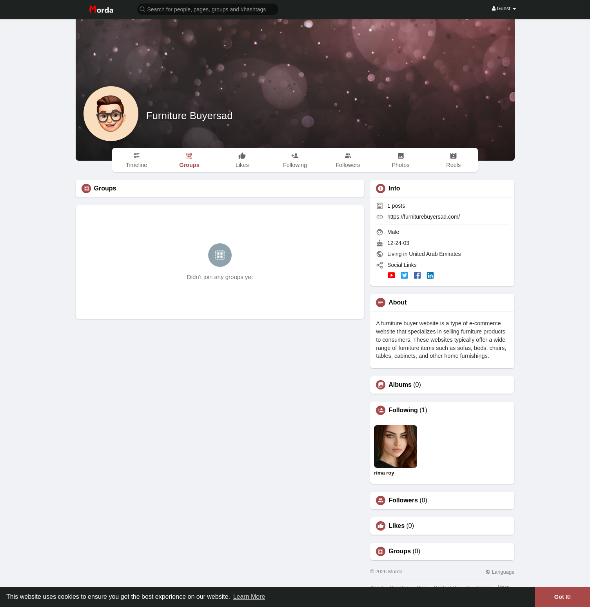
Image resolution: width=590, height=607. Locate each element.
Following (403, 410)
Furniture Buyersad (189, 115)
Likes (396, 526)
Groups (399, 551)
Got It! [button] (562, 597)
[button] (207, 8)
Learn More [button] (249, 596)
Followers (403, 500)
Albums (400, 385)
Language (499, 571)
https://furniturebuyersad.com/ (423, 217)
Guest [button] (504, 8)
